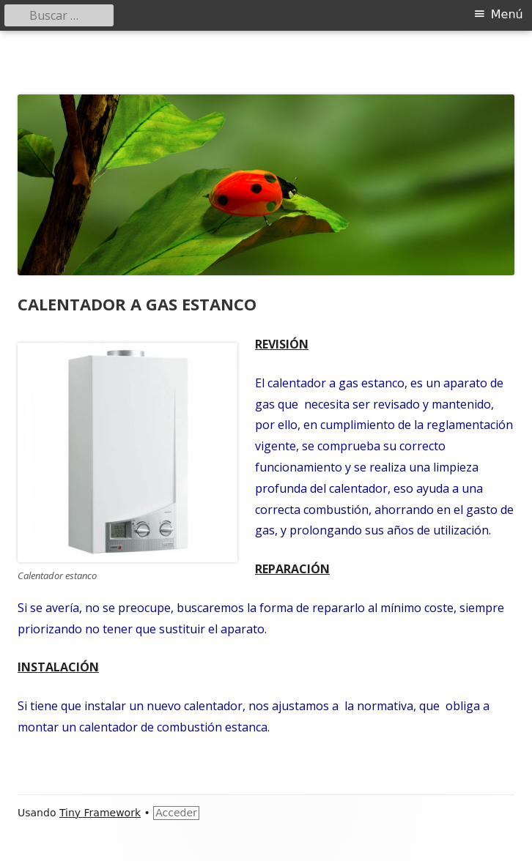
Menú (507, 14)
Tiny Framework (100, 813)
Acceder (176, 813)
